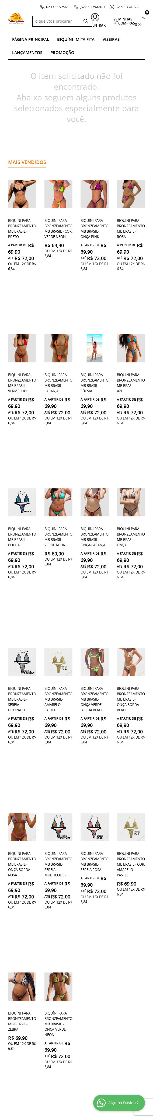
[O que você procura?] (85, 21)
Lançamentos (27, 52)
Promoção (62, 52)
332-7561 (57, 7)
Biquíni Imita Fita (76, 39)
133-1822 (127, 7)
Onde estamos (21, 946)
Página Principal (30, 39)
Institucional (21, 938)
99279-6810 (92, 7)
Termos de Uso (21, 951)
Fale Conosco (21, 978)
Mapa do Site (19, 1000)
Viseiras (111, 39)
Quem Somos (20, 994)
